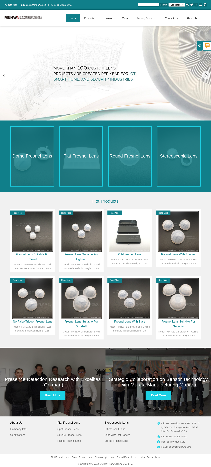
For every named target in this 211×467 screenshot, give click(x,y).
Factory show (145, 18)
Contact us (171, 18)
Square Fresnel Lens (69, 435)
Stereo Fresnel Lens (116, 440)
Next (206, 75)
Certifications (17, 435)
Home (73, 18)
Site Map (12, 5)
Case (125, 18)
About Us (193, 18)
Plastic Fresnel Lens (69, 440)
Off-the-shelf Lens (115, 429)
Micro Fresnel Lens (150, 457)
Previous (5, 75)
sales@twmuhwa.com (35, 5)
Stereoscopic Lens (104, 457)
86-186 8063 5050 (63, 5)
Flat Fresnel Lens (60, 457)
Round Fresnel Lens (127, 457)
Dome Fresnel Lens (82, 457)
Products (91, 18)
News (110, 18)
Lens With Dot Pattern (117, 435)
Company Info (18, 429)
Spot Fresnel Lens (68, 429)
